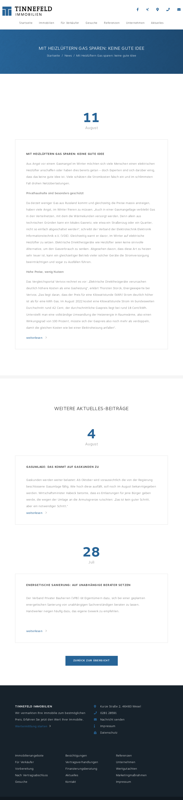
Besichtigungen (76, 755)
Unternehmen (135, 23)
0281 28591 (108, 713)
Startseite (25, 23)
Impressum (107, 726)
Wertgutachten (126, 769)
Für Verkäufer (70, 23)
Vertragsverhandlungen (81, 762)
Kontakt (70, 782)
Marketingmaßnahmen (131, 775)
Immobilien (46, 23)
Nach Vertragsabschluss (31, 775)
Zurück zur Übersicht (91, 660)
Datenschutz (108, 733)
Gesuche (91, 23)
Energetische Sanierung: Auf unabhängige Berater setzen (78, 585)
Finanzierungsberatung (81, 769)
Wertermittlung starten (31, 726)
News (68, 56)
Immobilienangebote (29, 755)
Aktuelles (157, 23)
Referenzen (112, 23)
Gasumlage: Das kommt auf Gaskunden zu (62, 467)
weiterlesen (34, 338)
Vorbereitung (24, 769)
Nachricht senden (112, 719)
